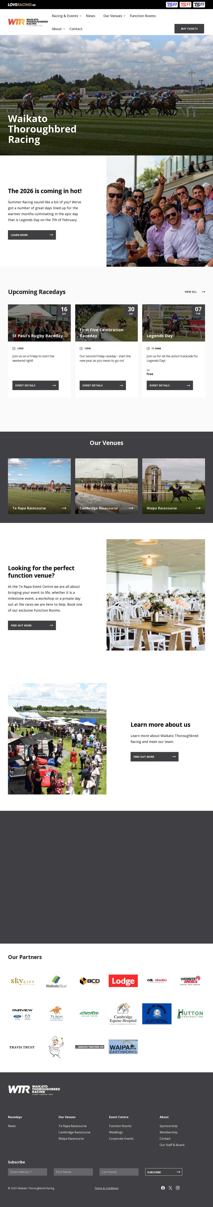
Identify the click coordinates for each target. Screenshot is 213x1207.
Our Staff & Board (172, 1145)
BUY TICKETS (189, 28)
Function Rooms (143, 16)
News (90, 16)
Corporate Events (121, 1139)
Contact (75, 29)
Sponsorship (168, 1126)
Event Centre (119, 1117)
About (57, 29)
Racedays (15, 1117)
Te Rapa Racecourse (73, 1126)
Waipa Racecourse (71, 1139)
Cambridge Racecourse (74, 1132)
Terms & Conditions (106, 1188)
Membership (168, 1132)
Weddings (116, 1132)
